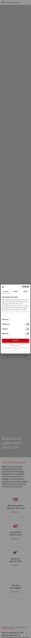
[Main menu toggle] (27, 2)
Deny (15, 350)
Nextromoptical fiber (15, 562)
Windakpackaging (15, 588)
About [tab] (25, 291)
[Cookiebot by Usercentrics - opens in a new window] (22, 287)
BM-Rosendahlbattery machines (15, 509)
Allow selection (15, 345)
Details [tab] (15, 291)
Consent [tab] (5, 291)
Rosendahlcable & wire (15, 535)
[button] (15, 514)
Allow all (15, 340)
